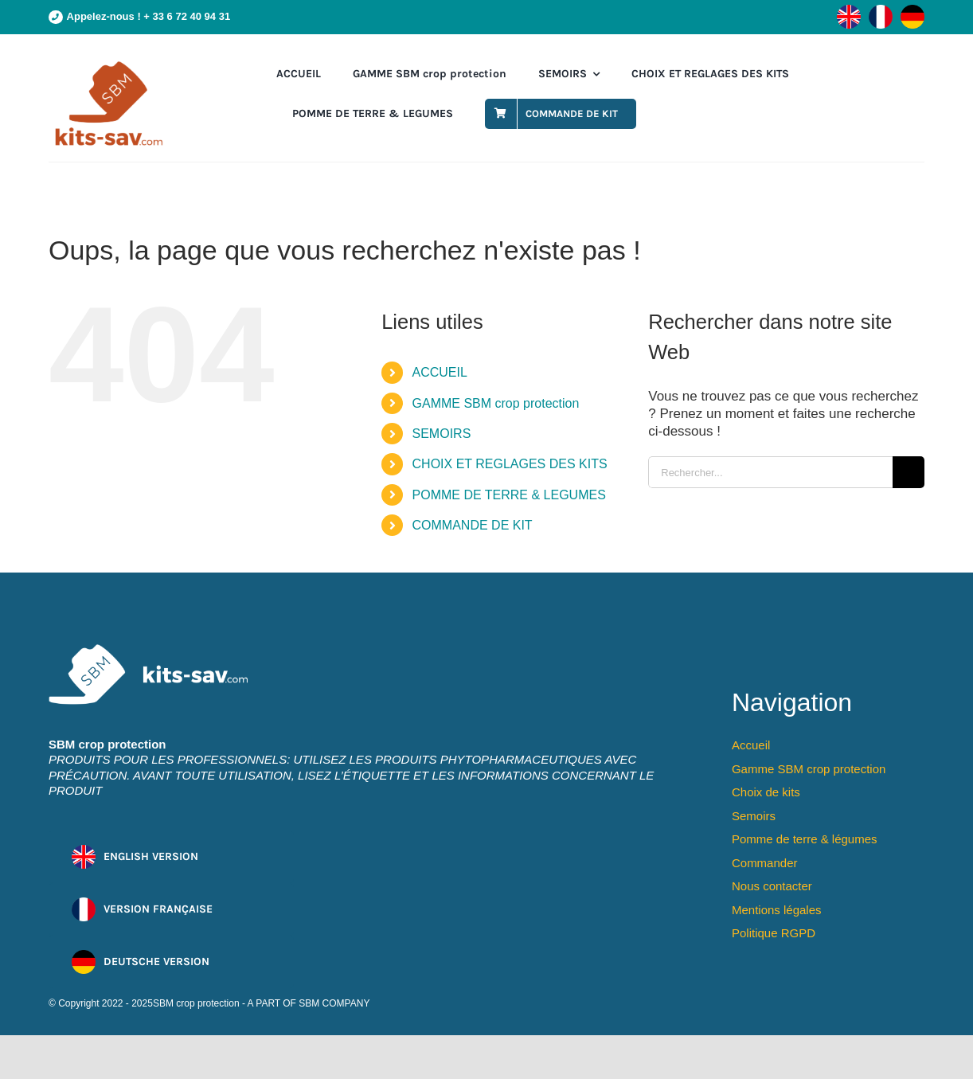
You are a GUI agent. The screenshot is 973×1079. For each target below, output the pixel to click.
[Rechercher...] (770, 472)
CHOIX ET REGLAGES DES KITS (510, 464)
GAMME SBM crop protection (496, 403)
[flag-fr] (881, 11)
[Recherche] (908, 472)
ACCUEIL (439, 372)
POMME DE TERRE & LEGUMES (509, 495)
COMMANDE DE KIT (472, 525)
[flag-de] (912, 11)
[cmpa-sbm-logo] (108, 64)
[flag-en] (849, 11)
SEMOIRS (441, 433)
